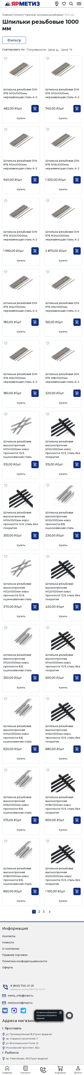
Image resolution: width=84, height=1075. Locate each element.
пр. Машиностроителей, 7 (22, 1038)
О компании (10, 948)
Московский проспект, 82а (22, 1047)
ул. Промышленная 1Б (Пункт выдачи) (29, 1034)
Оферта (7, 967)
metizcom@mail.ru (20, 1002)
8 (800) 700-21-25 (22, 985)
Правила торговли (15, 955)
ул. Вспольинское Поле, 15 (22, 1043)
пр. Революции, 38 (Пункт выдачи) (27, 1058)
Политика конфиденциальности (24, 961)
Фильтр (14, 40)
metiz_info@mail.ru (20, 995)
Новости (8, 942)
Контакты (8, 936)
